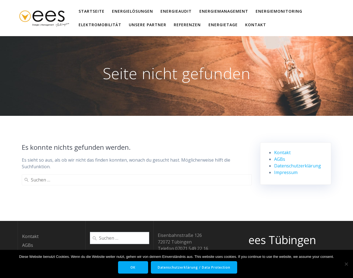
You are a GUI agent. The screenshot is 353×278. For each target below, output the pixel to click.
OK (132, 267)
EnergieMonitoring (279, 11)
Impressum (286, 172)
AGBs (279, 159)
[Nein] (346, 264)
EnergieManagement (223, 11)
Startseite (92, 11)
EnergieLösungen (132, 11)
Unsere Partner (147, 24)
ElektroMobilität (100, 24)
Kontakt (255, 24)
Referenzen (187, 24)
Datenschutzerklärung (297, 166)
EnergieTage (223, 24)
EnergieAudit (176, 11)
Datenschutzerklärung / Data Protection (194, 267)
